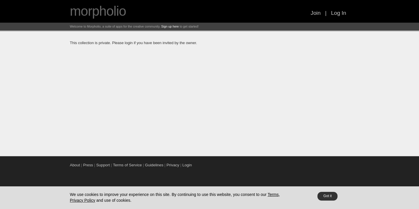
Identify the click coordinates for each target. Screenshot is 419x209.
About (75, 165)
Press (88, 165)
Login (187, 165)
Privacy (172, 165)
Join (316, 13)
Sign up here (170, 26)
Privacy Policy (82, 200)
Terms (273, 194)
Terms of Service (127, 165)
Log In (338, 13)
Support (103, 165)
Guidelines (154, 165)
